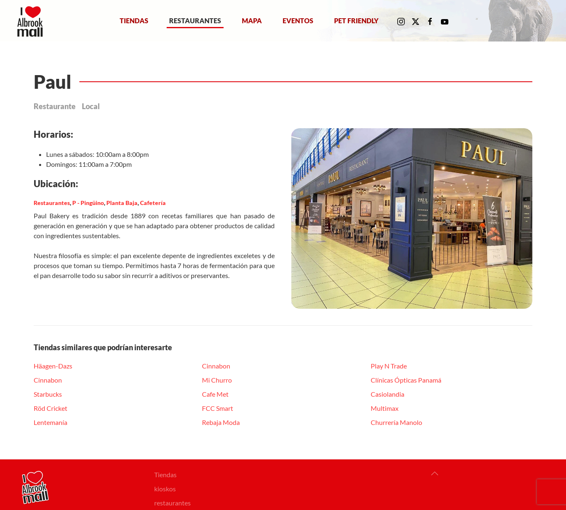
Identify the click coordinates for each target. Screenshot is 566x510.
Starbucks (48, 394)
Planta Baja (122, 202)
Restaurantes (195, 20)
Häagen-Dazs (53, 366)
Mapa (252, 20)
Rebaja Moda (221, 422)
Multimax (385, 408)
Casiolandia (387, 394)
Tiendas (134, 20)
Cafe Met (215, 394)
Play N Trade (389, 366)
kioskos (165, 489)
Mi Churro (217, 380)
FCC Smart (217, 408)
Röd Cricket (50, 408)
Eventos (298, 20)
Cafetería (153, 202)
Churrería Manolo (396, 422)
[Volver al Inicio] (32, 20)
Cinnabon (48, 380)
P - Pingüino (88, 202)
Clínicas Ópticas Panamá (406, 380)
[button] (434, 473)
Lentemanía (50, 422)
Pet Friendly (356, 20)
